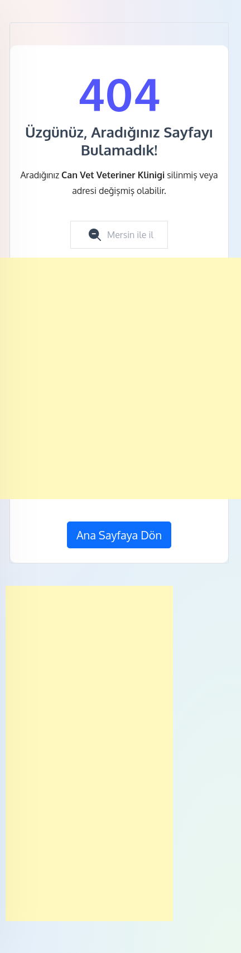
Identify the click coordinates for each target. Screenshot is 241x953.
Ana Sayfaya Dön (119, 535)
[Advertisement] (120, 378)
